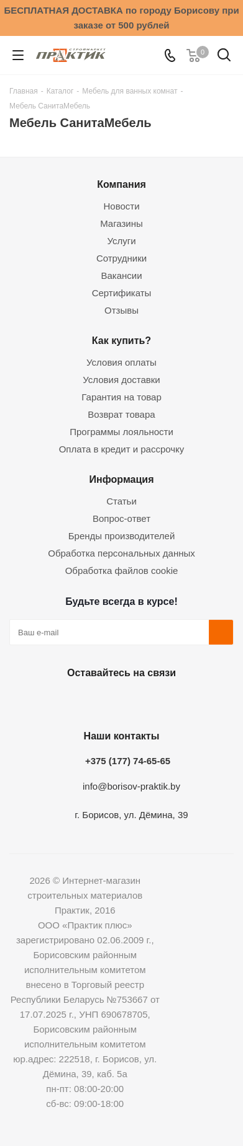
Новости (121, 206)
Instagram (118, 701)
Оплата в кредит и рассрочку (122, 449)
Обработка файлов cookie (121, 570)
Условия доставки (121, 379)
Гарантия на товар (121, 397)
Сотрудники (121, 258)
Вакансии (121, 275)
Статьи (121, 501)
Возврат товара (121, 414)
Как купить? (121, 340)
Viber (180, 701)
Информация (121, 479)
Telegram (149, 701)
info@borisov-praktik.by (131, 786)
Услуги (121, 241)
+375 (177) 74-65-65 (127, 761)
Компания (121, 184)
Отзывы (121, 310)
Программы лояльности (121, 431)
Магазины (121, 223)
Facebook (87, 701)
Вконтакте (56, 701)
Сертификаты (122, 293)
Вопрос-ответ (121, 518)
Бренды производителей (121, 536)
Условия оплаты (121, 362)
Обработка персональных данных (121, 553)
